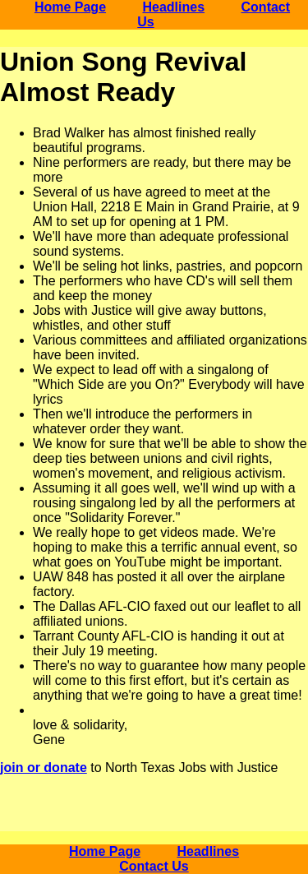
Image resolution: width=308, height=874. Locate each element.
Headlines (173, 7)
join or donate (43, 768)
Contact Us (153, 866)
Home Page (70, 7)
